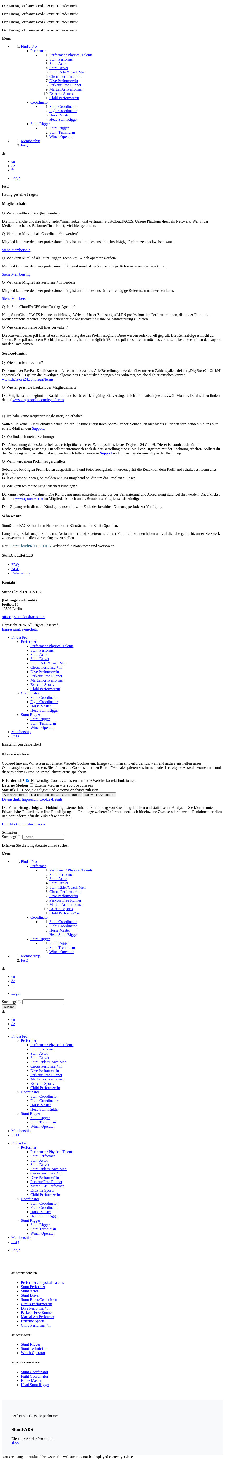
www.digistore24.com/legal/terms (27, 379)
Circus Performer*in (46, 667)
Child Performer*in (45, 689)
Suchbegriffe (11, 837)
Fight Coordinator (44, 702)
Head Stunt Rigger (44, 710)
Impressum (10, 629)
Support (38, 428)
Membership (21, 732)
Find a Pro (19, 637)
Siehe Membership (16, 250)
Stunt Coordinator (44, 697)
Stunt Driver (39, 659)
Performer (28, 642)
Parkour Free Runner (46, 676)
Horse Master (40, 706)
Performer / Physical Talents (51, 646)
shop (15, 1443)
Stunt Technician (43, 723)
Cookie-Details (50, 799)
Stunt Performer (42, 650)
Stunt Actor (39, 654)
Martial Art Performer (47, 680)
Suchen (9, 1007)
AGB (15, 569)
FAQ (15, 565)
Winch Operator (42, 727)
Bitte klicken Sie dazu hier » (23, 824)
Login (15, 178)
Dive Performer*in (44, 672)
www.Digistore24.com (29, 499)
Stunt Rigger (30, 715)
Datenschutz (20, 573)
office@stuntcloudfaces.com (23, 617)
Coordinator (30, 693)
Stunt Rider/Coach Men (48, 663)
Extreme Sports (42, 685)
